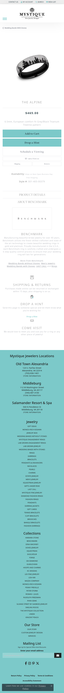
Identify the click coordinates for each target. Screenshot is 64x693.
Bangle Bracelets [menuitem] (32, 522)
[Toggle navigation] (5, 19)
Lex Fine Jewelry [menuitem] (32, 574)
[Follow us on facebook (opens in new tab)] (26, 663)
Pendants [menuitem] (32, 502)
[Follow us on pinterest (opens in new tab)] (33, 663)
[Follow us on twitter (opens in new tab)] (37, 663)
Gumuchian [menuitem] (32, 564)
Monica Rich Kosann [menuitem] (31, 584)
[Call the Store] (32, 373)
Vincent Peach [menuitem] (31, 617)
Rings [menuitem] (32, 453)
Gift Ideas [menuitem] (32, 426)
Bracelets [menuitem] (32, 459)
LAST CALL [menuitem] (32, 489)
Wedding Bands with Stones (15, 28)
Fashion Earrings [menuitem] (32, 526)
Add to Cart (32, 133)
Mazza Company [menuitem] (32, 581)
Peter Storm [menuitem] (32, 591)
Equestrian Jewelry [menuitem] (32, 482)
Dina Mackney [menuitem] (32, 544)
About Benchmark (32, 202)
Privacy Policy (29, 676)
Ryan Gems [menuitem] (32, 601)
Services (32, 636)
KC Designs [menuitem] (32, 571)
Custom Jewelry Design (32, 632)
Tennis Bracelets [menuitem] (32, 512)
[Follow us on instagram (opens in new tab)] (29, 663)
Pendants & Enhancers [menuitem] (32, 463)
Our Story (32, 629)
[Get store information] (32, 376)
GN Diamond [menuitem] (32, 561)
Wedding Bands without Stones (24, 263)
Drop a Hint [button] (32, 142)
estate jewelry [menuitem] (32, 476)
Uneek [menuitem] (32, 614)
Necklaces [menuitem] (32, 466)
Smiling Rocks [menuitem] (32, 607)
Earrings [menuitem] (32, 456)
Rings (54, 266)
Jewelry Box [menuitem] (32, 433)
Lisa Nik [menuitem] (32, 577)
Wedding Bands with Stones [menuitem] (32, 449)
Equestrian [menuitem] (32, 551)
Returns (47, 164)
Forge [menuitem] (32, 557)
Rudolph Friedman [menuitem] (32, 597)
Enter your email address (32, 650)
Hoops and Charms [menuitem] (32, 567)
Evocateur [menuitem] (32, 554)
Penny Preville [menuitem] (32, 587)
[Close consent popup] (51, 686)
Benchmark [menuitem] (32, 541)
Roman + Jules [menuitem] (32, 594)
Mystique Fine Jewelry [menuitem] (32, 492)
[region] (32, 66)
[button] (13, 2)
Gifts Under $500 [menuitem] (32, 486)
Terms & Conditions (45, 676)
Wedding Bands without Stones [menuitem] (32, 436)
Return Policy (16, 676)
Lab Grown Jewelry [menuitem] (32, 446)
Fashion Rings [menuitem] (32, 499)
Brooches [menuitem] (31, 519)
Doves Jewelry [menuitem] (32, 547)
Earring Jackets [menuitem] (32, 506)
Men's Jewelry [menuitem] (32, 479)
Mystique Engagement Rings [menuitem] (32, 439)
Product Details (32, 195)
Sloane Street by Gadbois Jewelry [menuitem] (32, 604)
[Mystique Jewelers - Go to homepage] (32, 13)
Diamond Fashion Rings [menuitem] (32, 496)
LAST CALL (41, 266)
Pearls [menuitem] (32, 469)
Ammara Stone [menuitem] (32, 537)
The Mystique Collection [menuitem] (32, 610)
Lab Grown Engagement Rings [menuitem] (32, 443)
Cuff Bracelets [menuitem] (32, 516)
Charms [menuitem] (31, 473)
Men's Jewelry (48, 263)
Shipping (17, 164)
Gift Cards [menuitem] (32, 509)
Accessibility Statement (32, 681)
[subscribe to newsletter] (57, 655)
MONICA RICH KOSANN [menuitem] (31, 429)
